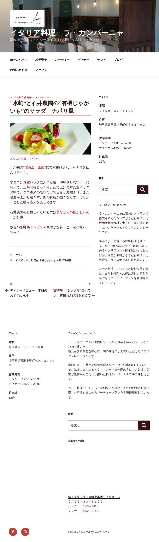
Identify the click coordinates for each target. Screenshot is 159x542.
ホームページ (18, 59)
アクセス (41, 70)
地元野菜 (41, 59)
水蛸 (59, 260)
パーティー (62, 59)
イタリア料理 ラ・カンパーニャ (67, 32)
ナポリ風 (28, 260)
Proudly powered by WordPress (88, 532)
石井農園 (66, 260)
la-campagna (41, 97)
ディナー (83, 59)
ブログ (118, 59)
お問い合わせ (18, 70)
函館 (36, 260)
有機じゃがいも (47, 260)
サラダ (19, 255)
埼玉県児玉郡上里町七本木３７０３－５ (94, 497)
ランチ (101, 59)
